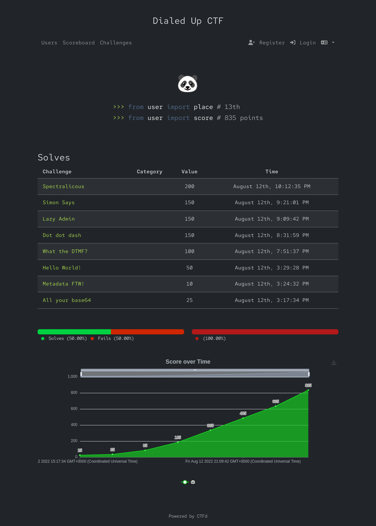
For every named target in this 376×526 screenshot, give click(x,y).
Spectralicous (64, 186)
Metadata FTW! (64, 283)
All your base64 (67, 300)
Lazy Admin (59, 218)
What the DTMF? (65, 251)
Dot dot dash (62, 235)
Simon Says (59, 202)
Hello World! (62, 267)
